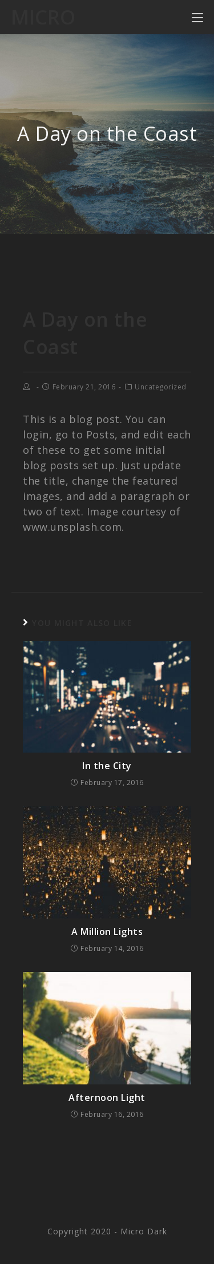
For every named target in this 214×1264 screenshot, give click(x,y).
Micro (43, 16)
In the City (107, 765)
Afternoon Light (107, 1097)
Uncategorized (161, 387)
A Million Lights (107, 931)
